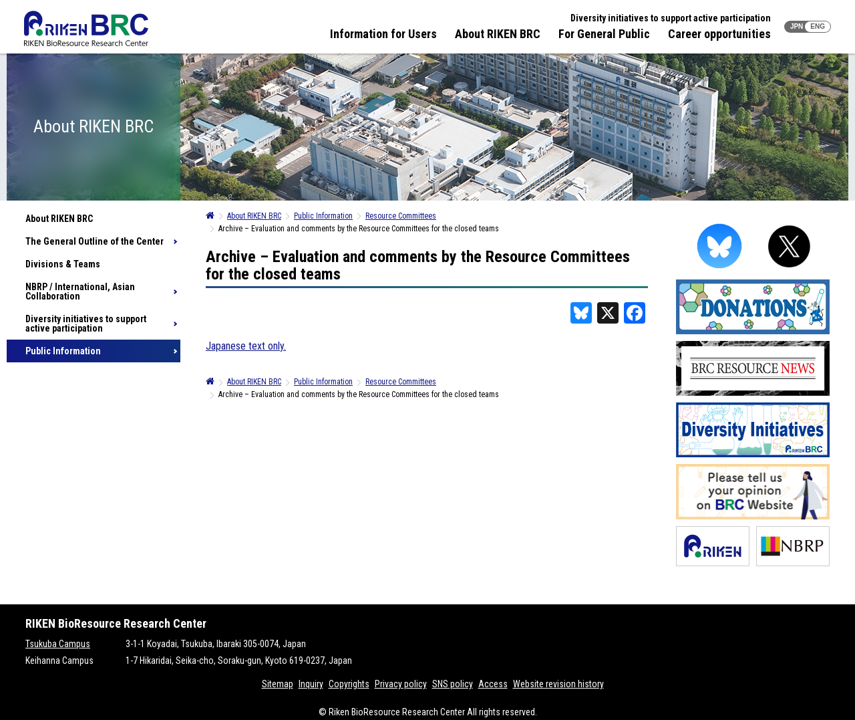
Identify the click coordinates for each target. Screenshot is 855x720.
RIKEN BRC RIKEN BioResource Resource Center (86, 28)
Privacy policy (401, 684)
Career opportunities (719, 34)
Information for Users (383, 34)
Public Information (63, 351)
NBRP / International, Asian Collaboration (80, 291)
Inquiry (311, 684)
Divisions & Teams (62, 264)
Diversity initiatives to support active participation (670, 18)
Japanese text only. (246, 346)
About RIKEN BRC (497, 34)
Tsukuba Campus (57, 643)
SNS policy (452, 684)
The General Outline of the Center (94, 241)
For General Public (604, 34)
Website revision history (558, 684)
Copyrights (349, 684)
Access (493, 684)
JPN (796, 26)
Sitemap (277, 684)
